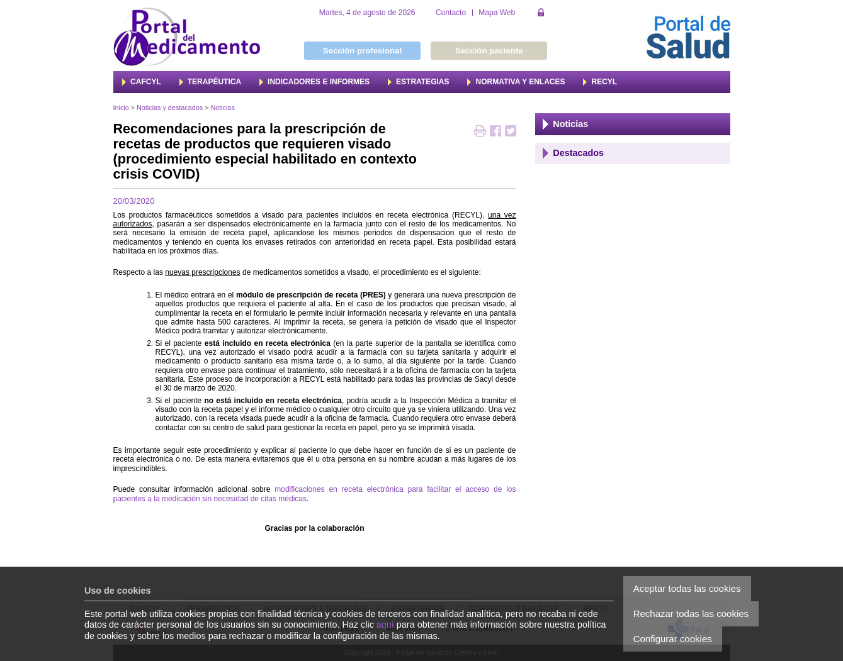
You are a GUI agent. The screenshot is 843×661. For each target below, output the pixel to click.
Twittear (510, 132)
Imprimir (480, 132)
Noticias (222, 107)
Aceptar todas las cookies (687, 588)
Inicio (121, 107)
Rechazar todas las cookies (691, 613)
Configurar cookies (672, 638)
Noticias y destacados (170, 107)
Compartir (495, 132)
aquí (385, 624)
